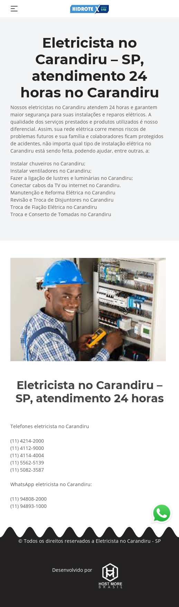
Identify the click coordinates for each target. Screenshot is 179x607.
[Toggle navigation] (14, 8)
